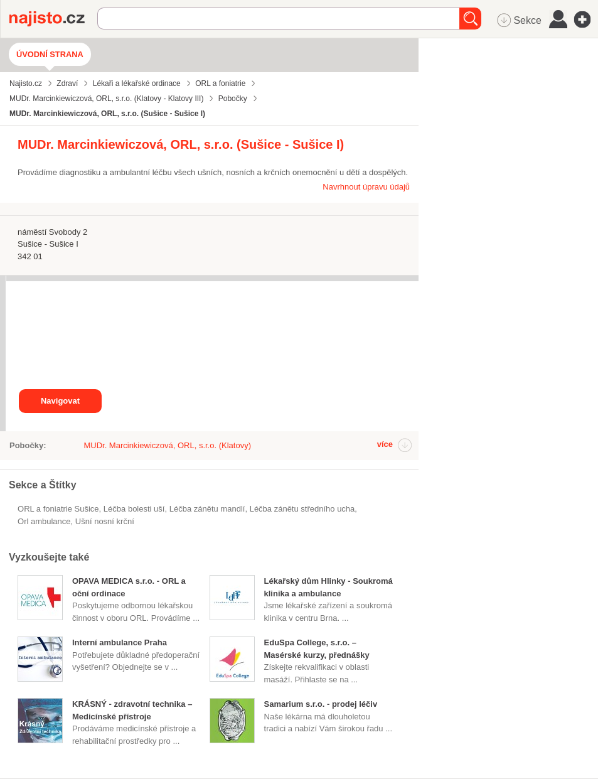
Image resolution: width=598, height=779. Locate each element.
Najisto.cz (53, 18)
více (385, 444)
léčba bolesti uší (134, 508)
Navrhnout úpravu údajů (366, 186)
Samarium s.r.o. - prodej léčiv (321, 704)
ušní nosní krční (104, 521)
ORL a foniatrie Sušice (58, 508)
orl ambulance (44, 521)
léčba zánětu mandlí (207, 508)
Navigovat (60, 401)
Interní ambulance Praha (119, 642)
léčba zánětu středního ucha (302, 508)
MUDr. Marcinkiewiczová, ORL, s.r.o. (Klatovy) (167, 445)
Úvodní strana (49, 54)
